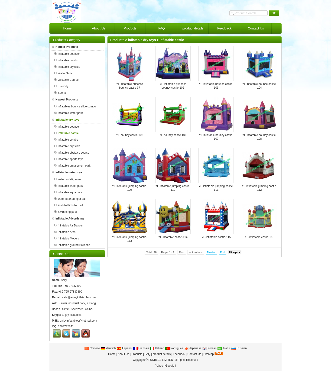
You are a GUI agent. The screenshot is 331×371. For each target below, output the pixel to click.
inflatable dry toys (142, 40)
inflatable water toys (67, 172)
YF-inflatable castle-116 (259, 237)
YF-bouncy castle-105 (129, 135)
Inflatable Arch (64, 232)
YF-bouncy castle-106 (172, 135)
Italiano (157, 348)
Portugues (174, 348)
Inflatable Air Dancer (68, 225)
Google (169, 365)
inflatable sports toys (68, 159)
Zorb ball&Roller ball (68, 205)
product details (162, 354)
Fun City (61, 86)
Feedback (179, 354)
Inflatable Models (66, 238)
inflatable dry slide (67, 66)
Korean (209, 348)
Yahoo (159, 365)
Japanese (192, 348)
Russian (239, 348)
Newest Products (65, 99)
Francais (141, 348)
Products (117, 40)
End (222, 252)
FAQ (147, 354)
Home (112, 354)
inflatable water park (68, 113)
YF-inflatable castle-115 (216, 237)
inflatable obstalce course (71, 152)
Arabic (223, 348)
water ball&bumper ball (70, 198)
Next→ (211, 252)
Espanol (124, 348)
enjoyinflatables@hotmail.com (78, 320)
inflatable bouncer (67, 53)
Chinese (92, 348)
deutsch (108, 348)
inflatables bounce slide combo (75, 106)
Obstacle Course (66, 79)
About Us (123, 354)
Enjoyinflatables (71, 314)
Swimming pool (65, 211)
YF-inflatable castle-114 (173, 237)
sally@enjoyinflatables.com (79, 297)
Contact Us (194, 354)
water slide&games (67, 179)
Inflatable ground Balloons (72, 245)
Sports (60, 92)
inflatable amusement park (72, 165)
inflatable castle (171, 40)
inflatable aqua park (68, 192)
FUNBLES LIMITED (160, 359)
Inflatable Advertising (68, 218)
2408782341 (66, 326)
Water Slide (63, 73)
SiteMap (209, 354)
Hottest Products (65, 46)
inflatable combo (66, 60)
